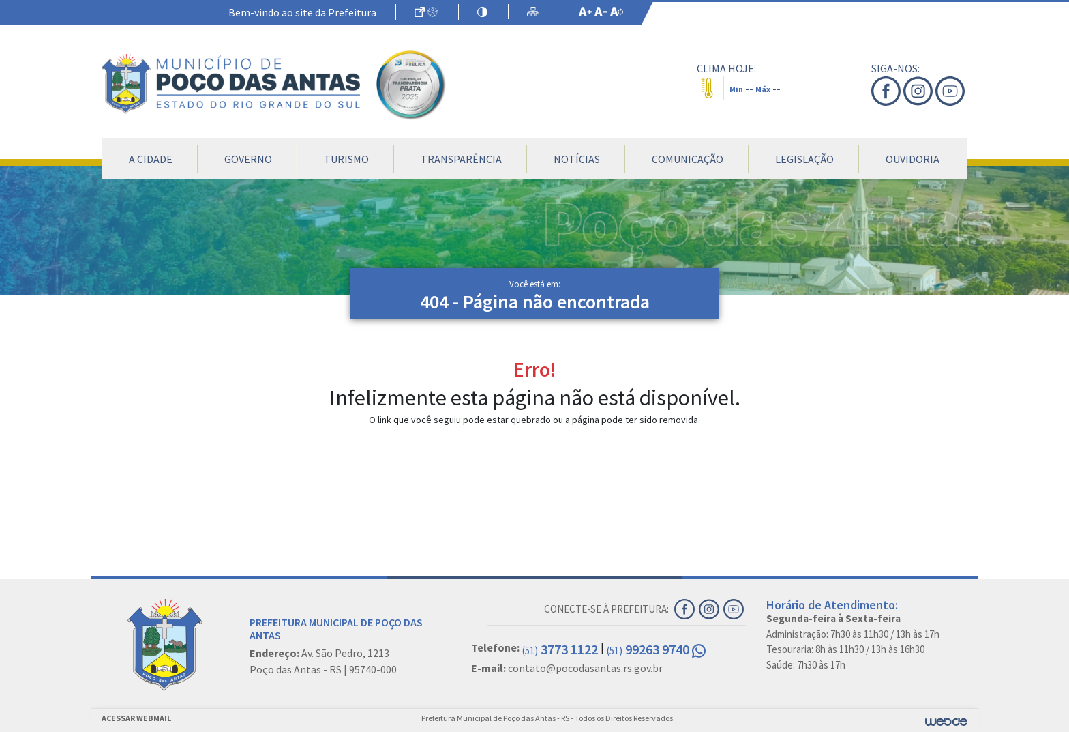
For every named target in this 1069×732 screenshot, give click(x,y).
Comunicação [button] (687, 159)
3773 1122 (560, 649)
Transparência (461, 159)
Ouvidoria (912, 159)
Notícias (577, 159)
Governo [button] (248, 159)
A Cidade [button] (150, 159)
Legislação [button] (804, 159)
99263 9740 (656, 649)
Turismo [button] (346, 159)
